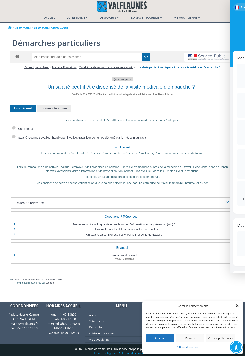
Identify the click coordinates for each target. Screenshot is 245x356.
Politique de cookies (187, 347)
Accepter (160, 338)
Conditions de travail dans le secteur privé (106, 67)
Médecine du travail (124, 255)
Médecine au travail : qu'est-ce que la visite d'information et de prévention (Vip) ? (124, 224)
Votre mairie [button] (77, 17)
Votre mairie (123, 321)
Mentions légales (105, 353)
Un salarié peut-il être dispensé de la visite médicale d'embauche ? (178, 67)
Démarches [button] (110, 17)
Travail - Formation (64, 67)
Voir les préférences (220, 338)
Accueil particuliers (36, 67)
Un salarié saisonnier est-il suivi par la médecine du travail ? (124, 234)
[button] (237, 306)
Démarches (123, 327)
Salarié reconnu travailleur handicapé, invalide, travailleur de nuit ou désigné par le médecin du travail (80, 137)
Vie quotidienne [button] (187, 17)
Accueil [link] (49, 17)
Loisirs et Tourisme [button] (147, 17)
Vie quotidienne (123, 339)
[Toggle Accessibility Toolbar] (236, 347)
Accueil (93, 315)
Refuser (190, 338)
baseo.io (50, 282)
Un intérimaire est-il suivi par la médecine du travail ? (124, 229)
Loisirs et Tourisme (123, 333)
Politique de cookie (131, 353)
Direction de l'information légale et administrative (37, 279)
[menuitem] (49, 17)
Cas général (23, 128)
